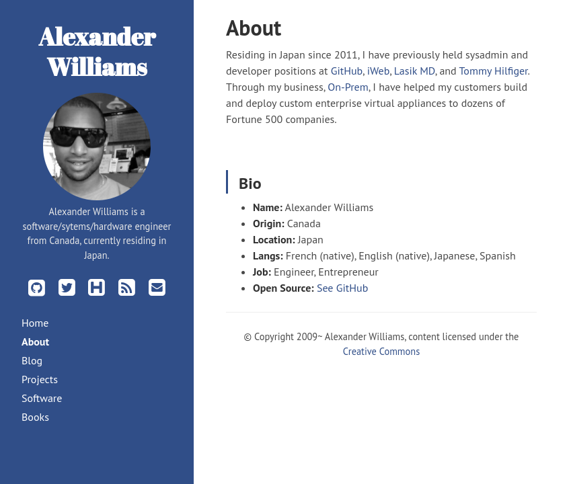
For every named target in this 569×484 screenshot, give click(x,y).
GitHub (347, 70)
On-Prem (348, 86)
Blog (32, 360)
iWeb (378, 70)
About (35, 341)
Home (35, 322)
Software (42, 398)
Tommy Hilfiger (493, 70)
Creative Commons (381, 351)
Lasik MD (414, 70)
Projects (40, 379)
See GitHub (342, 287)
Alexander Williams (96, 51)
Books (35, 417)
